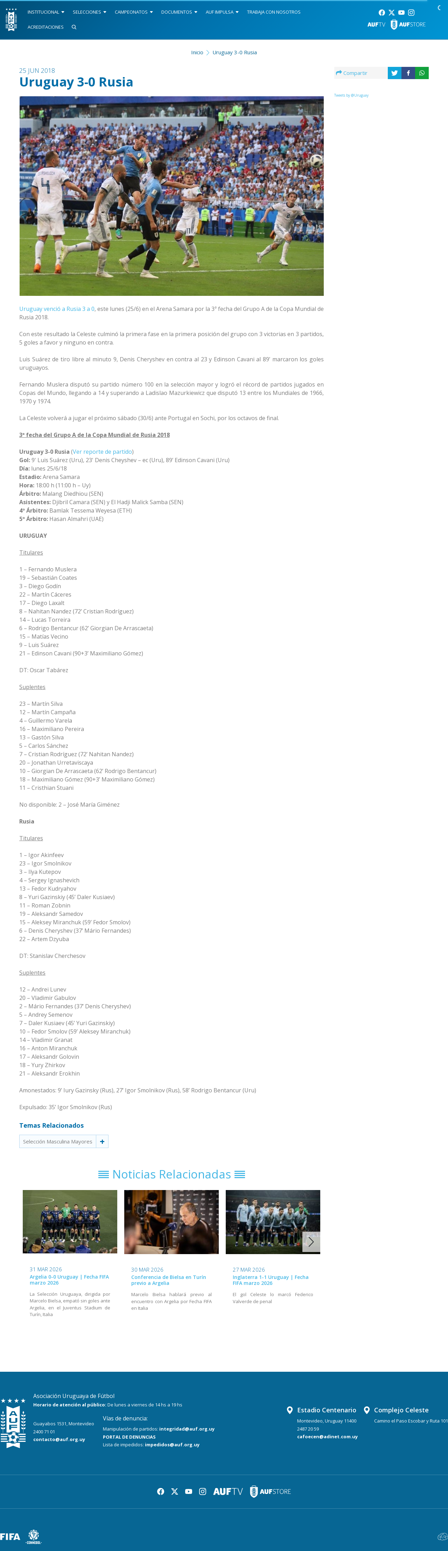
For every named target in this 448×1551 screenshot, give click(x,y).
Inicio (197, 52)
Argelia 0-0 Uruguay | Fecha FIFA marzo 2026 (69, 1279)
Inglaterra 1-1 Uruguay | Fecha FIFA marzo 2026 (271, 1280)
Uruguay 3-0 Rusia (234, 52)
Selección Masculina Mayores (57, 1141)
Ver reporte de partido (102, 451)
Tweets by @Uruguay (351, 95)
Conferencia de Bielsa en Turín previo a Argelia (168, 1280)
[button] (311, 1242)
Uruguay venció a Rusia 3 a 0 (56, 309)
